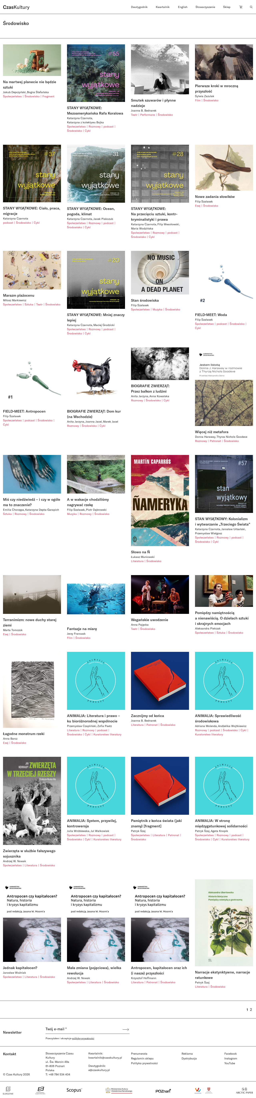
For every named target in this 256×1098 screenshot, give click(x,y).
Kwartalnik (163, 7)
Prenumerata (139, 1053)
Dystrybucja (189, 1058)
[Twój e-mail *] (84, 1029)
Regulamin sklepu (142, 1058)
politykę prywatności (83, 1038)
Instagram (230, 1058)
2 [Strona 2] (251, 1009)
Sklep (226, 7)
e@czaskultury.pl (99, 1070)
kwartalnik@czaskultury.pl (105, 1057)
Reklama (187, 1053)
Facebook (230, 1053)
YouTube (229, 1063)
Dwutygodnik (139, 7)
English (182, 7)
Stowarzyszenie (205, 7)
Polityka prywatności (144, 1063)
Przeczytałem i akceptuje (70, 1038)
